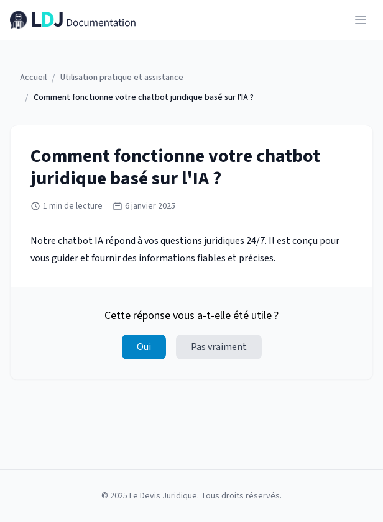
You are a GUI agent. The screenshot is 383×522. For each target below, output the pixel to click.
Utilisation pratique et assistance (121, 77)
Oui (144, 347)
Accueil (33, 77)
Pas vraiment (219, 347)
